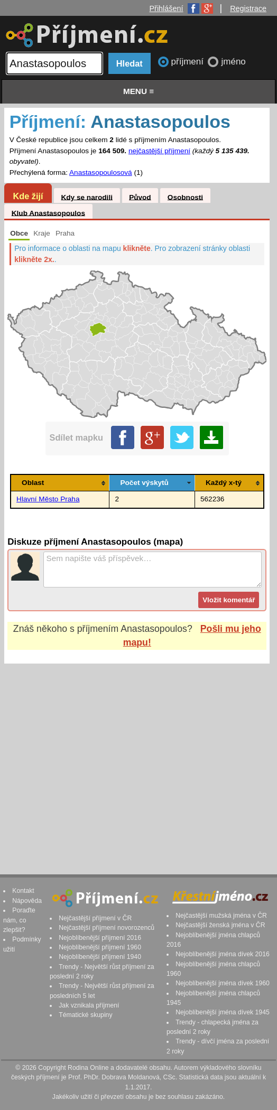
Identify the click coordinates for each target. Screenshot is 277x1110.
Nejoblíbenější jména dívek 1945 (223, 1012)
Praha (65, 233)
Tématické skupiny (85, 1015)
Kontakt (23, 890)
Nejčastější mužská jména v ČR (221, 915)
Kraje (41, 233)
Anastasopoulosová (100, 172)
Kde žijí (28, 196)
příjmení (188, 62)
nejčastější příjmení (159, 151)
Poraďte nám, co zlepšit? (19, 920)
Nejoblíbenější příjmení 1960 (100, 947)
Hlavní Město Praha (47, 499)
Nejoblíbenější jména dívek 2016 (223, 954)
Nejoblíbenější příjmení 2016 (100, 937)
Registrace (248, 8)
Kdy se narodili (86, 197)
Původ (140, 197)
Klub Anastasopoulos (48, 213)
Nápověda (27, 900)
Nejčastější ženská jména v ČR (220, 925)
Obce (19, 233)
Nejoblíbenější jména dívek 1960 (223, 983)
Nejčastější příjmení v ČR (95, 918)
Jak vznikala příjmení (89, 1005)
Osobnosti (185, 197)
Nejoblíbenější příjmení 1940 (100, 956)
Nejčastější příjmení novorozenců (106, 927)
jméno (233, 62)
